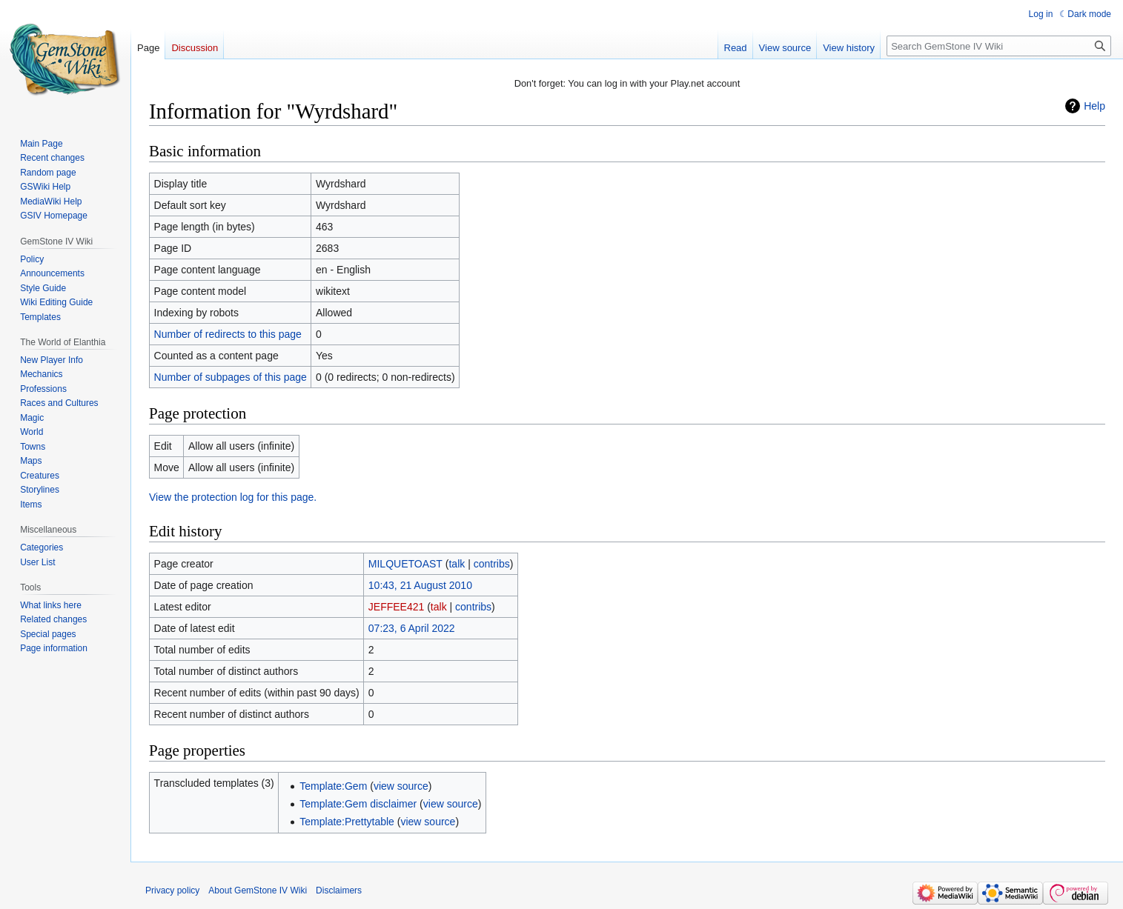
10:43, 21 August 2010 (420, 585)
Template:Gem (333, 786)
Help (1094, 106)
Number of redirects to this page (228, 334)
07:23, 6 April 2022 (411, 628)
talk (456, 564)
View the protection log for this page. (233, 497)
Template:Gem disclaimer (358, 804)
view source (401, 786)
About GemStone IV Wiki (257, 890)
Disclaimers (339, 890)
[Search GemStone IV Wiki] (999, 46)
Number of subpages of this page (230, 377)
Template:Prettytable (346, 822)
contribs (492, 564)
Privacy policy (172, 890)
